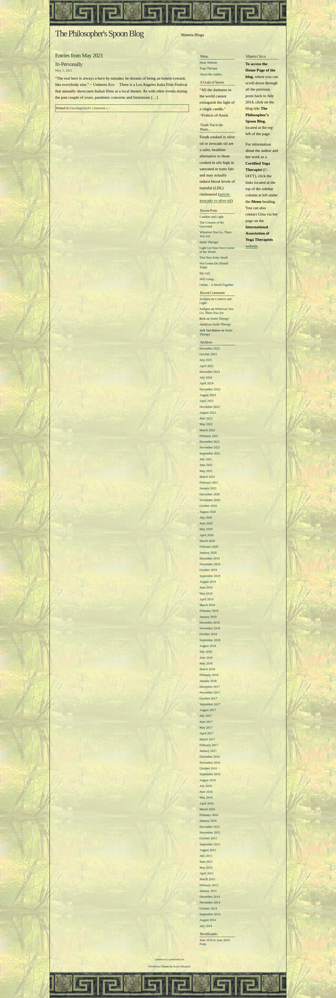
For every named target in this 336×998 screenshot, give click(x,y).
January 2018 (208, 681)
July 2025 (206, 360)
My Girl (205, 273)
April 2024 (206, 383)
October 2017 (208, 698)
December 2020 (210, 494)
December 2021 (210, 441)
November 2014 (210, 902)
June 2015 (206, 861)
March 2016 (207, 809)
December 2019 (210, 558)
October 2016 (208, 768)
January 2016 (208, 821)
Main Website (208, 62)
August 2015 (208, 850)
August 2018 (208, 646)
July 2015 (206, 856)
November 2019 (210, 564)
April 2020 (206, 535)
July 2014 (206, 926)
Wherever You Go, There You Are (216, 311)
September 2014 (210, 914)
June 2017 (206, 722)
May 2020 (206, 529)
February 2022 (209, 436)
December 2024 (210, 372)
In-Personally (68, 64)
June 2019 (206, 587)
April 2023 (206, 401)
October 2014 (208, 908)
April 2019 (206, 599)
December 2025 (210, 348)
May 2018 (206, 663)
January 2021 (208, 488)
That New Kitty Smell (214, 257)
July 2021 (206, 459)
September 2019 (210, 576)
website (251, 246)
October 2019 (208, 570)
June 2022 (206, 418)
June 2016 (206, 792)
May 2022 (206, 424)
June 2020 (206, 523)
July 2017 (206, 716)
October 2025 (208, 354)
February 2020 (209, 546)
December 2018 (210, 622)
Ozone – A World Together (217, 285)
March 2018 (207, 669)
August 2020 (208, 512)
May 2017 (206, 727)
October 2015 (208, 838)
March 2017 (207, 739)
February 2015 (209, 885)
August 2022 (208, 412)
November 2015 (210, 832)
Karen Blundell (181, 966)
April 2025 (206, 366)
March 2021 (207, 477)
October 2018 (208, 634)
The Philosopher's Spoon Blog (99, 33)
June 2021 (206, 465)
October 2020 (208, 506)
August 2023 (208, 395)
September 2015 (210, 844)
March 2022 (207, 430)
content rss (161, 959)
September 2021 (210, 453)
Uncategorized (79, 108)
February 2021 (209, 482)
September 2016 (210, 774)
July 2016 (206, 786)
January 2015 (208, 891)
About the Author (211, 74)
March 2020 (207, 541)
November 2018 (210, 628)
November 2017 (210, 692)
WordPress (154, 966)
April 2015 (206, 873)
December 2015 (210, 827)
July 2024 (206, 377)
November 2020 (210, 500)
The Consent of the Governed (212, 224)
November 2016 (210, 762)
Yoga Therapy (208, 68)
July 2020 (206, 517)
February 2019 (209, 611)
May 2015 (206, 867)
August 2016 (208, 780)
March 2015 (207, 879)
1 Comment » (98, 108)
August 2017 (208, 710)
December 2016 (210, 756)
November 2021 (210, 447)
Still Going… (208, 279)
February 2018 (209, 675)
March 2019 (207, 605)
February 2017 (209, 745)
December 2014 (210, 897)
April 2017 (206, 733)
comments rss (176, 959)
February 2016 (209, 815)
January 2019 (208, 617)
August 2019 (208, 582)
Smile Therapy (209, 242)
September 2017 (210, 704)
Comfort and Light (211, 217)
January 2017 (208, 751)
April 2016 (206, 803)
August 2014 (208, 920)
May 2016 (206, 797)
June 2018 (206, 657)
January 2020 (208, 553)
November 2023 (210, 389)
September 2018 (210, 640)
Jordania (205, 299)
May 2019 (206, 593)
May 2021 (206, 471)
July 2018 (206, 651)
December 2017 (210, 687)
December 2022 (210, 407)
